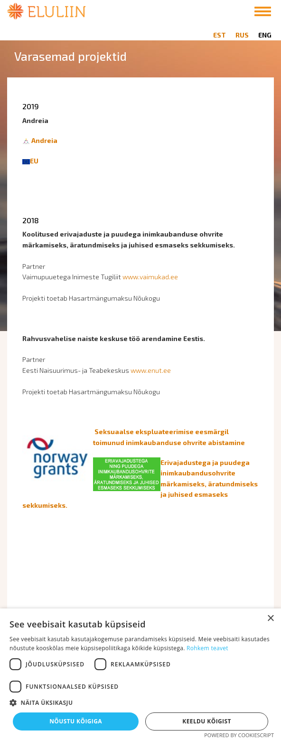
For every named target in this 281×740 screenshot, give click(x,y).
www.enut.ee (151, 370)
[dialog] (140, 674)
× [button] (270, 618)
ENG (265, 35)
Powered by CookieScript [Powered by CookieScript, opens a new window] (239, 735)
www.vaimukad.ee (150, 277)
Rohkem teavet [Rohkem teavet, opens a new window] (207, 648)
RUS (242, 35)
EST (219, 35)
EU (34, 161)
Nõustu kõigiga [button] (75, 721)
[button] (140, 703)
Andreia (44, 140)
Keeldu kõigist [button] (206, 721)
